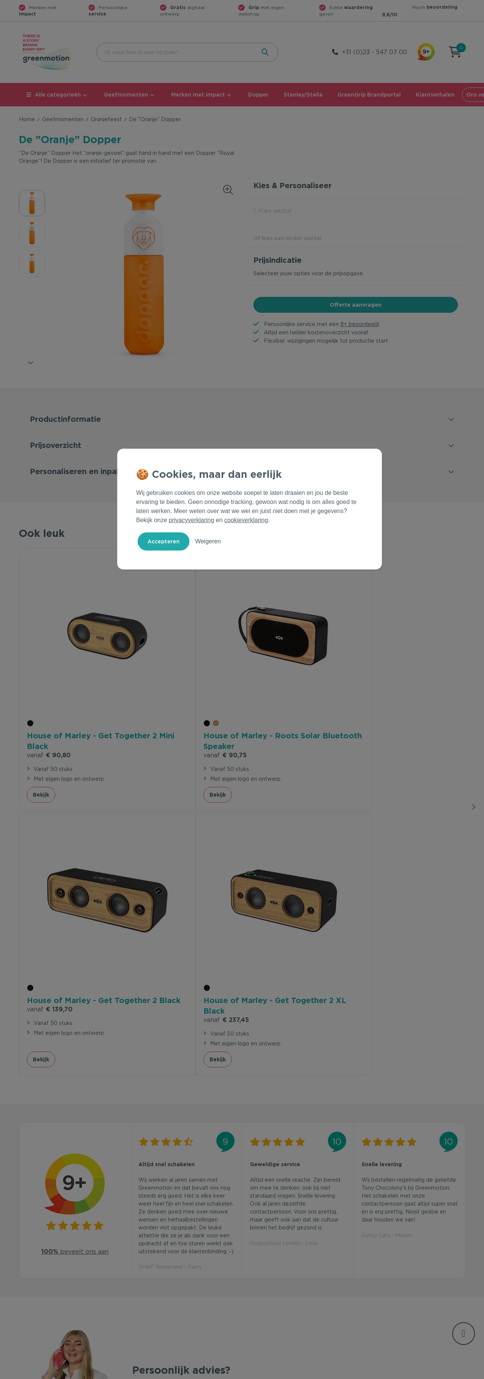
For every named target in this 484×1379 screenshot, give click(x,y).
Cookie (416, 1372)
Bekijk (41, 730)
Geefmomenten (126, 95)
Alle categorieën (53, 95)
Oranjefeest (106, 119)
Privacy (384, 1372)
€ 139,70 (273, 690)
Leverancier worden (272, 1275)
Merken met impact (198, 95)
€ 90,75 (160, 690)
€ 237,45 (384, 690)
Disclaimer (452, 1372)
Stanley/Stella (303, 95)
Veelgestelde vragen (159, 1251)
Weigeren (208, 541)
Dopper (258, 95)
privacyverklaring (191, 520)
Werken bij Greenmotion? (392, 1263)
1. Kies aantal (272, 210)
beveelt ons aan (75, 920)
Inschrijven (391, 1156)
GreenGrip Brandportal (369, 95)
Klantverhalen (435, 95)
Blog (365, 1275)
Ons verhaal (374, 1239)
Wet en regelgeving (158, 1263)
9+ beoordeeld (359, 324)
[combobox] (175, 52)
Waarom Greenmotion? (389, 1251)
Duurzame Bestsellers (274, 1263)
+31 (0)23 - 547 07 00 (374, 52)
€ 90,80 (49, 690)
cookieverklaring (246, 520)
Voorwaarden (343, 1372)
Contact (142, 1239)
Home (27, 119)
